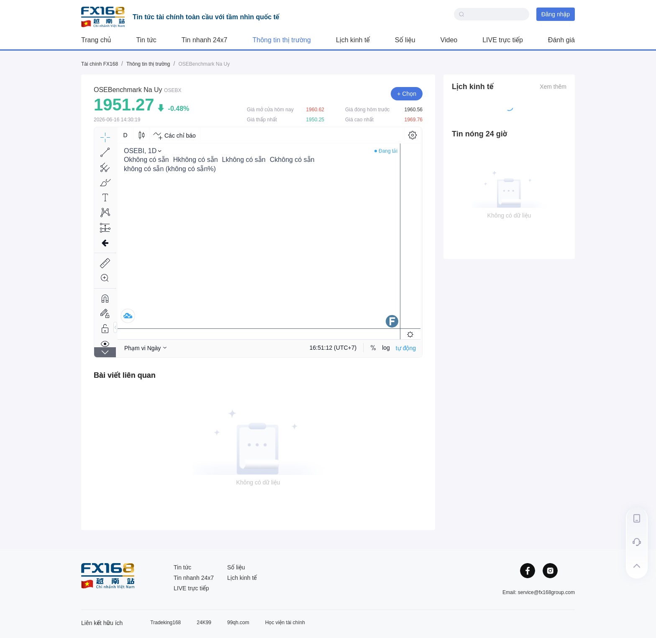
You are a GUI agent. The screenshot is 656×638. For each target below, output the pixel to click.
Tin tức (146, 40)
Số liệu (405, 40)
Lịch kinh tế (353, 40)
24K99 (204, 622)
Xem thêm (553, 87)
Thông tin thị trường (282, 40)
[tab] (125, 375)
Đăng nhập (555, 14)
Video (449, 40)
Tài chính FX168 (99, 64)
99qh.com (238, 622)
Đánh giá (561, 40)
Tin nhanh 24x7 (205, 40)
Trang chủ (96, 40)
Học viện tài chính (285, 622)
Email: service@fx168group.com (538, 592)
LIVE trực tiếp (502, 40)
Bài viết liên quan (125, 375)
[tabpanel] (258, 449)
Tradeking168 (165, 622)
